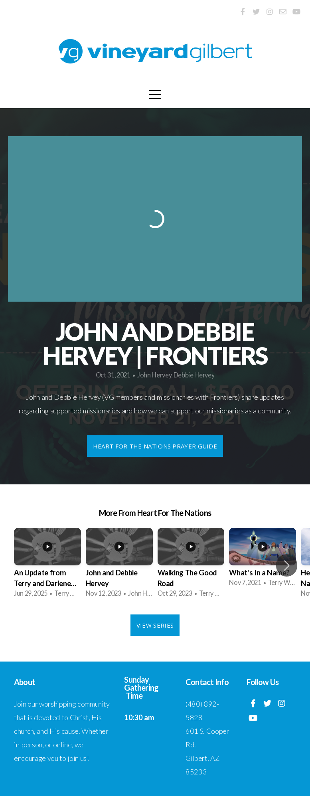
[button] (286, 565)
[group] (47, 565)
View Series (155, 625)
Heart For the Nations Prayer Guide (155, 446)
